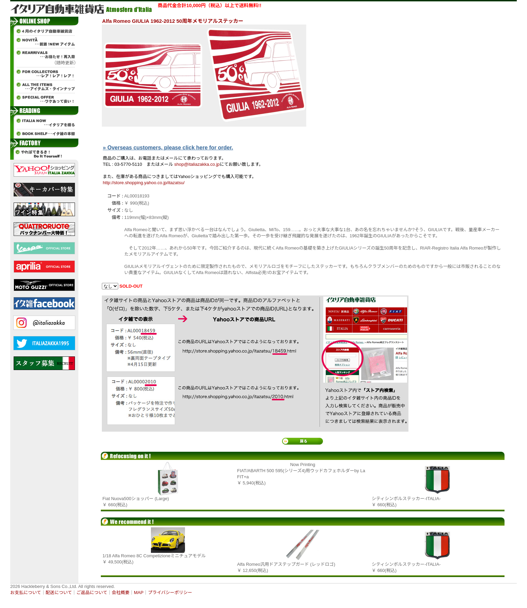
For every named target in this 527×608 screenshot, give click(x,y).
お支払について (25, 592)
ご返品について (91, 592)
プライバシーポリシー (170, 592)
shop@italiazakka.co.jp (197, 164)
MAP (138, 592)
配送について (59, 592)
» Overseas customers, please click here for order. (168, 147)
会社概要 (120, 592)
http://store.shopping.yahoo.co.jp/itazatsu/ (144, 182)
